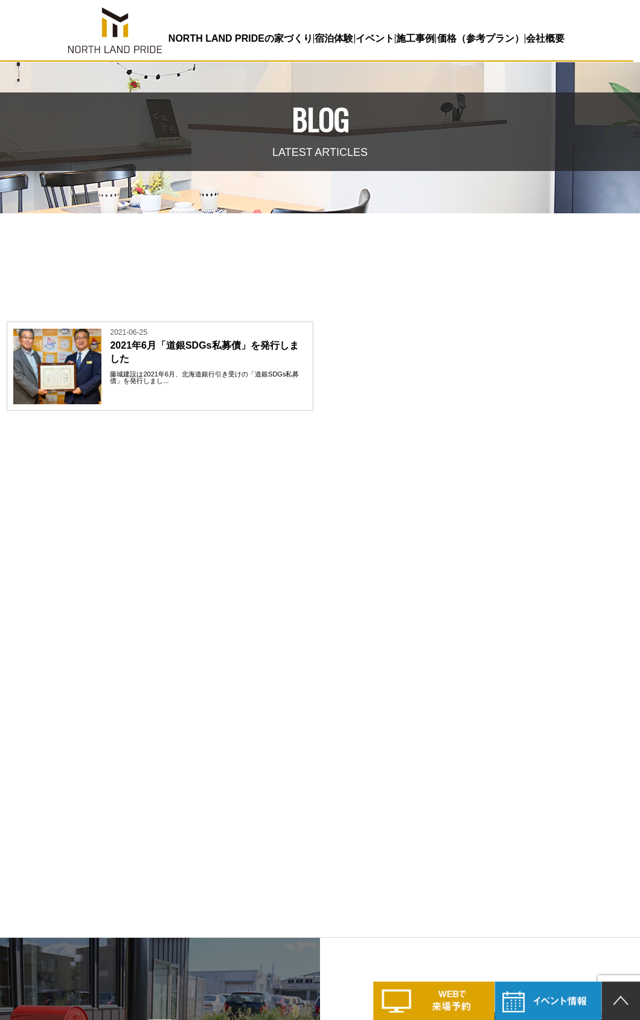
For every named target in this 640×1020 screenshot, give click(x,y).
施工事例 (413, 38)
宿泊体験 (332, 38)
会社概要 (541, 38)
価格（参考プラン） (477, 38)
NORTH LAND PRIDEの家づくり (239, 38)
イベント (372, 38)
